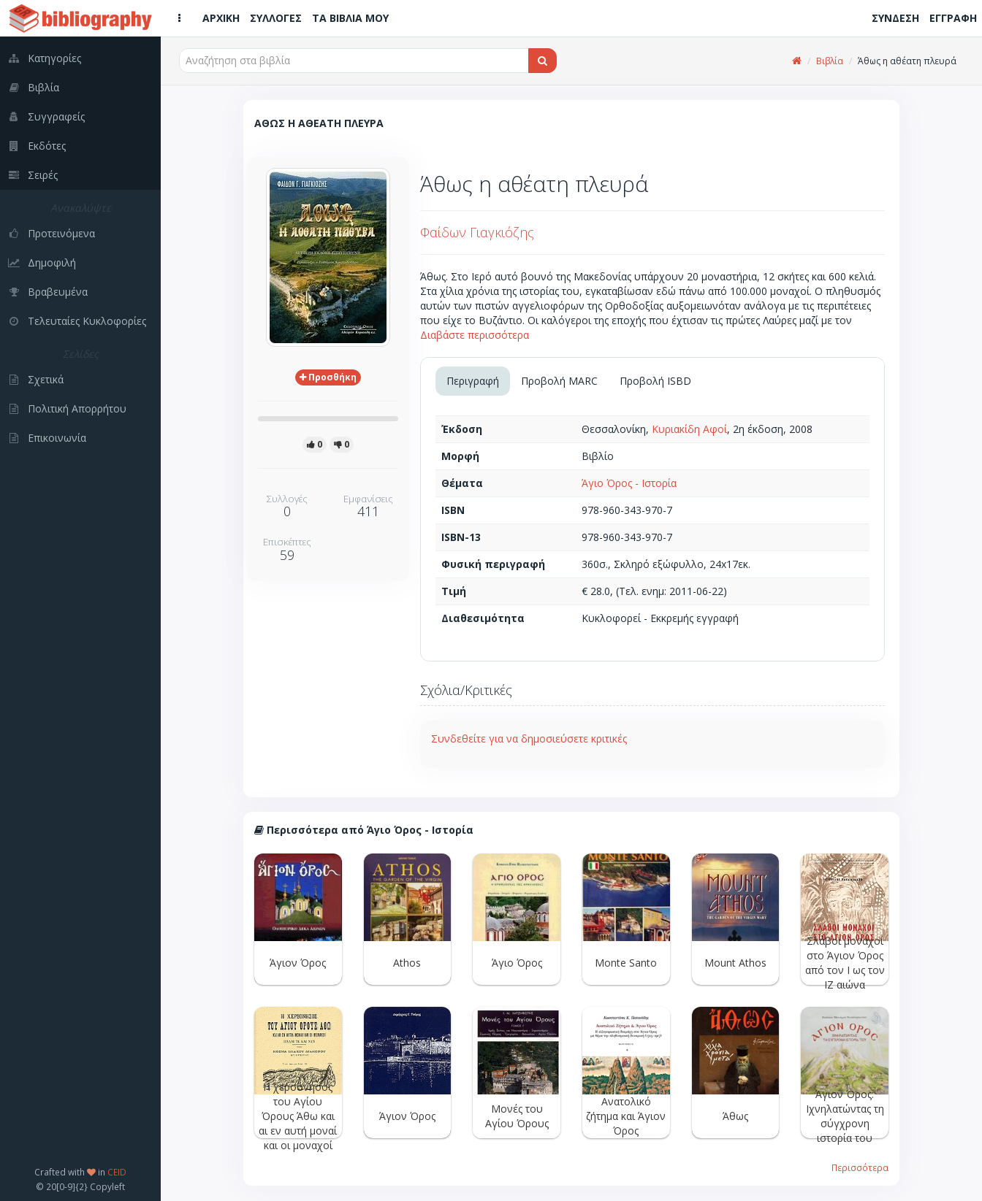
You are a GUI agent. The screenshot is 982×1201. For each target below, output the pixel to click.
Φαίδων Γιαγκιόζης (477, 232)
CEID (116, 1172)
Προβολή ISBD (655, 381)
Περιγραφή (472, 381)
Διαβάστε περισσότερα (474, 335)
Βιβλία (829, 61)
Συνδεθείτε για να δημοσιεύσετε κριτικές (529, 738)
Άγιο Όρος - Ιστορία (629, 483)
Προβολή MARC (559, 381)
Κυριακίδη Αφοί (689, 429)
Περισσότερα (859, 1167)
